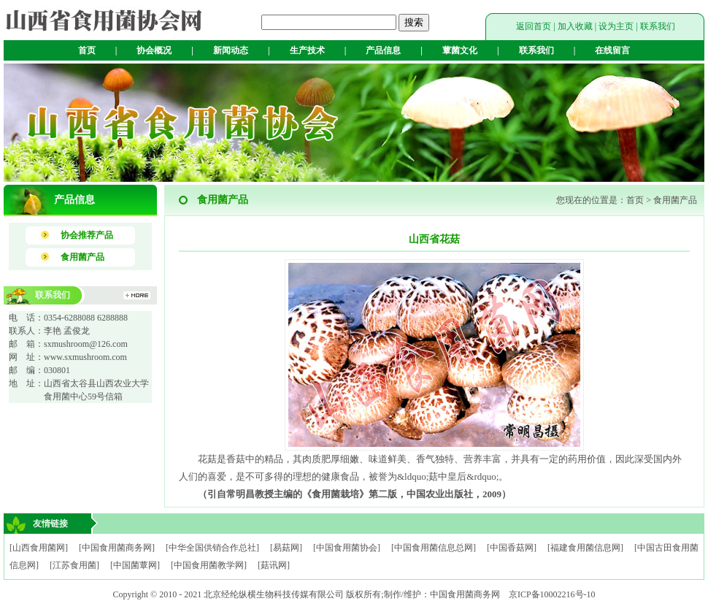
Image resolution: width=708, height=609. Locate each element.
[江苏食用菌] (74, 565)
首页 (87, 50)
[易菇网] (286, 548)
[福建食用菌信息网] (585, 548)
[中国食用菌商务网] (117, 548)
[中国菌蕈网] (135, 565)
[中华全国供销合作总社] (212, 548)
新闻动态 (230, 50)
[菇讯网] (274, 565)
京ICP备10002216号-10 (552, 594)
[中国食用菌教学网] (209, 565)
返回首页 (533, 26)
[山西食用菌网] (38, 548)
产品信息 (383, 50)
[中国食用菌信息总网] (433, 548)
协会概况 (154, 50)
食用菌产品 (82, 257)
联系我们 (657, 26)
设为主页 (616, 26)
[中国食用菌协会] (346, 548)
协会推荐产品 (87, 235)
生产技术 (307, 50)
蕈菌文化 (459, 50)
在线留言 (612, 50)
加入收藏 (575, 26)
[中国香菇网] (511, 548)
